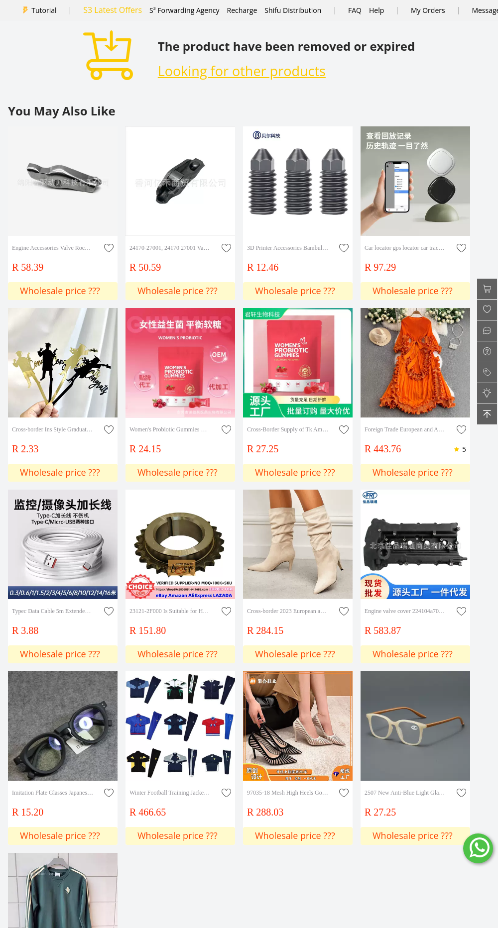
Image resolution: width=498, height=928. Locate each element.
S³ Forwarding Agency (184, 10)
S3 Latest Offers (112, 9)
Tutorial (43, 10)
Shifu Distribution (292, 10)
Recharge (242, 10)
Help (376, 10)
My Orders (428, 10)
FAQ (355, 10)
